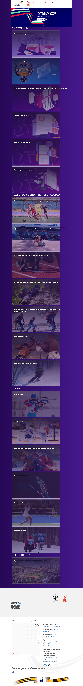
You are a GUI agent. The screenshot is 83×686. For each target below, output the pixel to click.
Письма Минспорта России (23, 61)
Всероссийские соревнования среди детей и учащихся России (34, 448)
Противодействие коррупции (23, 170)
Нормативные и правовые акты (24, 34)
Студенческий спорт (21, 476)
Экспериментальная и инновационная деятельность (31, 255)
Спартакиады (18, 394)
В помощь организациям (22, 142)
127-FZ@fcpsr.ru (52, 646)
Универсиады (18, 421)
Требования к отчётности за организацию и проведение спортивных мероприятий (40, 88)
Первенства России (20, 503)
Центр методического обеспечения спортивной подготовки (33, 201)
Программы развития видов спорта (25, 363)
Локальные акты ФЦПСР (22, 115)
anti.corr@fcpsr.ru (52, 661)
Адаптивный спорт (20, 530)
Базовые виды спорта (21, 336)
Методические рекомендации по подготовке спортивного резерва (36, 282)
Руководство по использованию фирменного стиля (30, 561)
